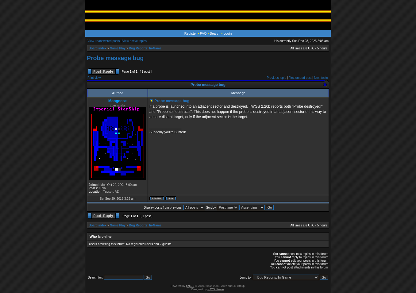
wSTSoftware (215, 289)
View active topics (134, 41)
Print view (94, 77)
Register (190, 33)
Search (215, 33)
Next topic (321, 77)
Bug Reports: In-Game (145, 48)
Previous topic (276, 77)
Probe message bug (115, 58)
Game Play (117, 48)
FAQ (203, 33)
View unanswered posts (103, 41)
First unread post (300, 77)
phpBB (190, 285)
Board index (97, 48)
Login (227, 33)
